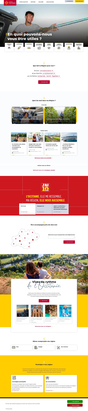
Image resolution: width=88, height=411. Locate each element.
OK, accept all (75, 401)
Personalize (75, 407)
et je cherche (37, 73)
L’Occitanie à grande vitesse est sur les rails (52, 145)
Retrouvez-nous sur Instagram (44, 326)
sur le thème (32, 76)
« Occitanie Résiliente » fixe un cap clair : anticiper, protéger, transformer (68, 147)
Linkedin (52, 170)
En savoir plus (15, 390)
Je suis (36, 71)
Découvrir (44, 300)
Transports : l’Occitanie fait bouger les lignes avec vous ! (27, 119)
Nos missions (64, 346)
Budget (40, 346)
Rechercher (44, 82)
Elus (17, 346)
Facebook (47, 170)
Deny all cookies (74, 405)
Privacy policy (9, 408)
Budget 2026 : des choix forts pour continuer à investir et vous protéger (35, 146)
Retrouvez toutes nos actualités (43, 158)
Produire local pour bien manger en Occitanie (57, 119)
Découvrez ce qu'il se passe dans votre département (61, 234)
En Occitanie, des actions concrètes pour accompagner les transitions (18, 147)
